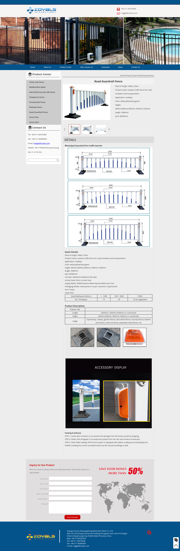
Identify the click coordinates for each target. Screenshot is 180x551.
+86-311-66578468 (128, 9)
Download (105, 67)
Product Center (66, 67)
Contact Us (135, 67)
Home (32, 67)
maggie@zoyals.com (129, 13)
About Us (47, 67)
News (120, 67)
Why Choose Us (86, 67)
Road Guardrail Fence (146, 75)
